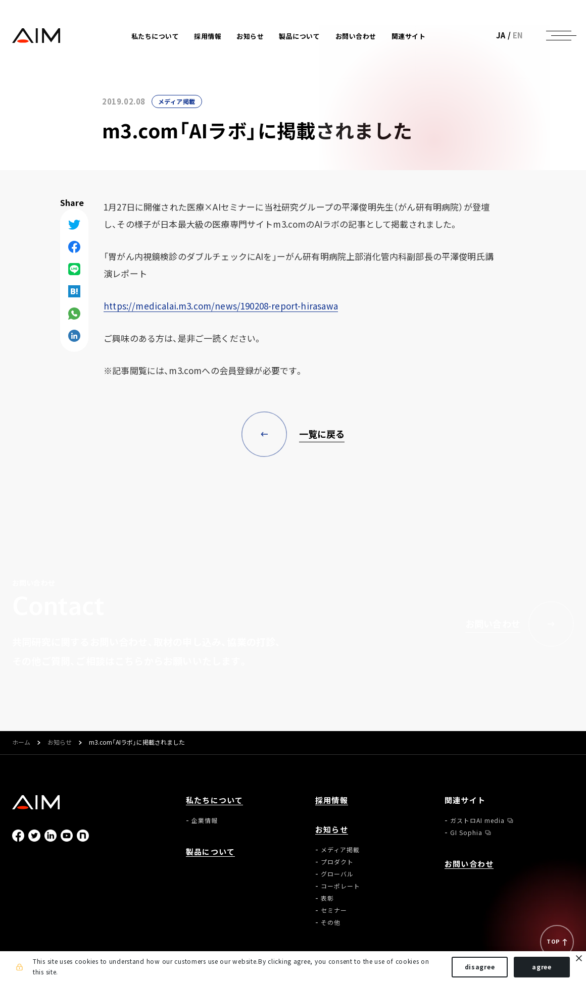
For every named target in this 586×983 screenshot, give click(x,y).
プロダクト (337, 861)
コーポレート (340, 886)
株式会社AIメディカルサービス (36, 35)
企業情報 (204, 820)
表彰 (327, 898)
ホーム (21, 742)
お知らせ (59, 742)
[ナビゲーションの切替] (559, 35)
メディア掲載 (177, 101)
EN (518, 35)
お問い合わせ (355, 36)
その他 (330, 922)
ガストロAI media (477, 820)
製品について (299, 36)
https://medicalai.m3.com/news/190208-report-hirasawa (221, 305)
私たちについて (214, 800)
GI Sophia (466, 832)
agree (542, 966)
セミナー (334, 910)
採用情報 (207, 36)
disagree (480, 966)
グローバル (337, 873)
